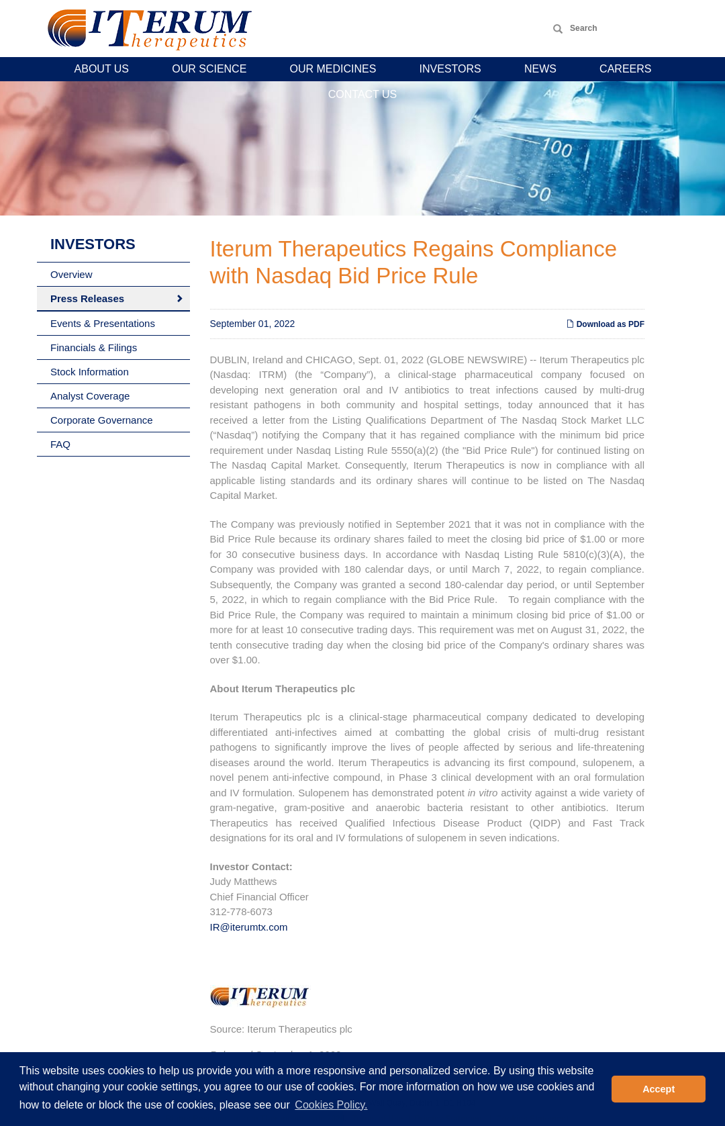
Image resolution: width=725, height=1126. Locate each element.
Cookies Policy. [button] (331, 1105)
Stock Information (89, 371)
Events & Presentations (102, 323)
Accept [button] (658, 1089)
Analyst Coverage (90, 396)
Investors (450, 69)
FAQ (60, 444)
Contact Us (362, 94)
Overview (71, 274)
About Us (102, 69)
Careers (625, 69)
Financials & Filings (93, 347)
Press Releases (87, 298)
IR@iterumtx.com (249, 927)
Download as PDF (605, 324)
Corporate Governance (101, 420)
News (540, 69)
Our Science (209, 69)
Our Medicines (333, 69)
